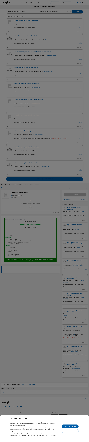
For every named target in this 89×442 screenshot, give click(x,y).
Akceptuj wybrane (70, 431)
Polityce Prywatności (17, 431)
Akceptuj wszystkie (70, 426)
